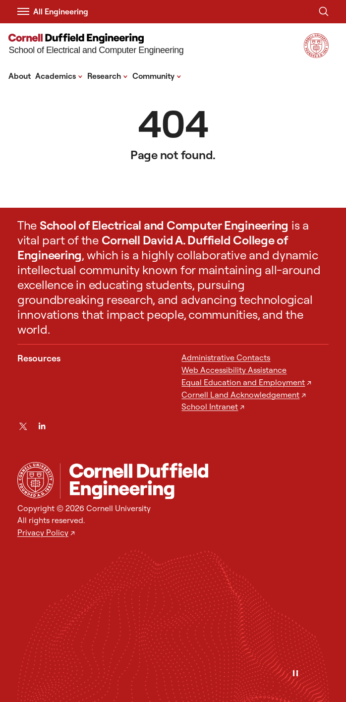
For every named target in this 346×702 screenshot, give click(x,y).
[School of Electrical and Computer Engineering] (95, 45)
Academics (59, 75)
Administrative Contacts (225, 357)
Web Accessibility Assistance (234, 370)
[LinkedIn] (42, 426)
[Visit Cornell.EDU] (316, 55)
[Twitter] (23, 426)
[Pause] (295, 674)
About (19, 76)
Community (156, 75)
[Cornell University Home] (35, 480)
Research (107, 75)
